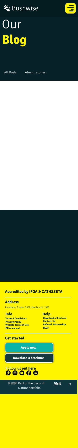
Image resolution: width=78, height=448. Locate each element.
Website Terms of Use (17, 325)
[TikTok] (8, 372)
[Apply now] (29, 347)
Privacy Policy (13, 321)
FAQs (45, 327)
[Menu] (70, 8)
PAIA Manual (12, 328)
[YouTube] (21, 372)
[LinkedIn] (35, 372)
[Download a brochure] (29, 358)
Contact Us (49, 321)
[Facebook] (28, 372)
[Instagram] (14, 372)
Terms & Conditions (16, 318)
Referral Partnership (54, 324)
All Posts (10, 72)
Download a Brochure (55, 318)
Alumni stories (35, 72)
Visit (57, 383)
